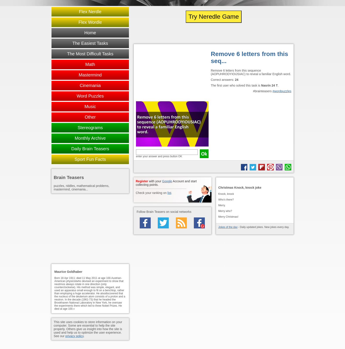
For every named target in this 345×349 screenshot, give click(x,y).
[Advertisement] (172, 73)
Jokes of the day (227, 227)
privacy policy (74, 336)
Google (167, 181)
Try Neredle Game (213, 16)
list (169, 193)
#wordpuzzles (281, 91)
